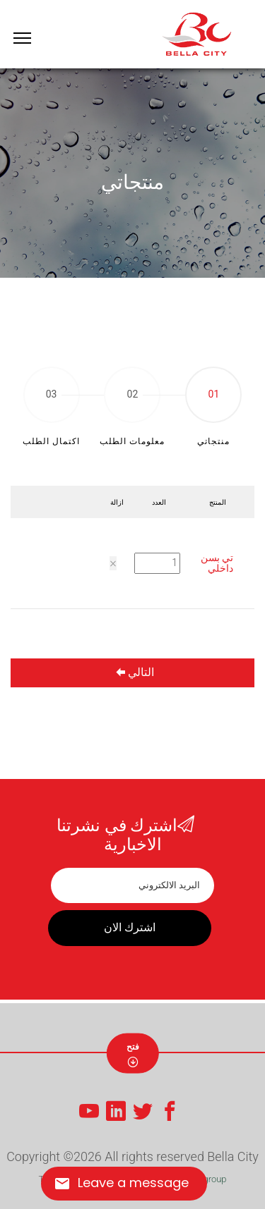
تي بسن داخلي (217, 563)
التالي (135, 672)
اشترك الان (129, 927)
